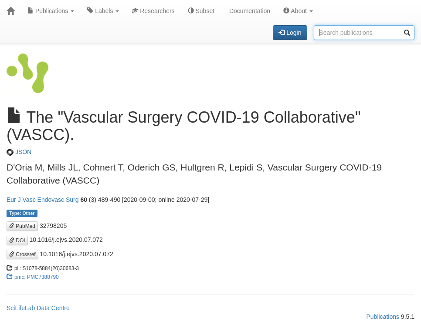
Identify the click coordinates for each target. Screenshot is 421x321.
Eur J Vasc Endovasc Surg (42, 199)
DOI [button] (17, 240)
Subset (201, 10)
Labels (103, 10)
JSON (19, 151)
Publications (50, 10)
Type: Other (21, 213)
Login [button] (289, 32)
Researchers (153, 10)
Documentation (248, 10)
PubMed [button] (22, 226)
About (298, 10)
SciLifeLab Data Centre (38, 307)
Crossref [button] (22, 254)
